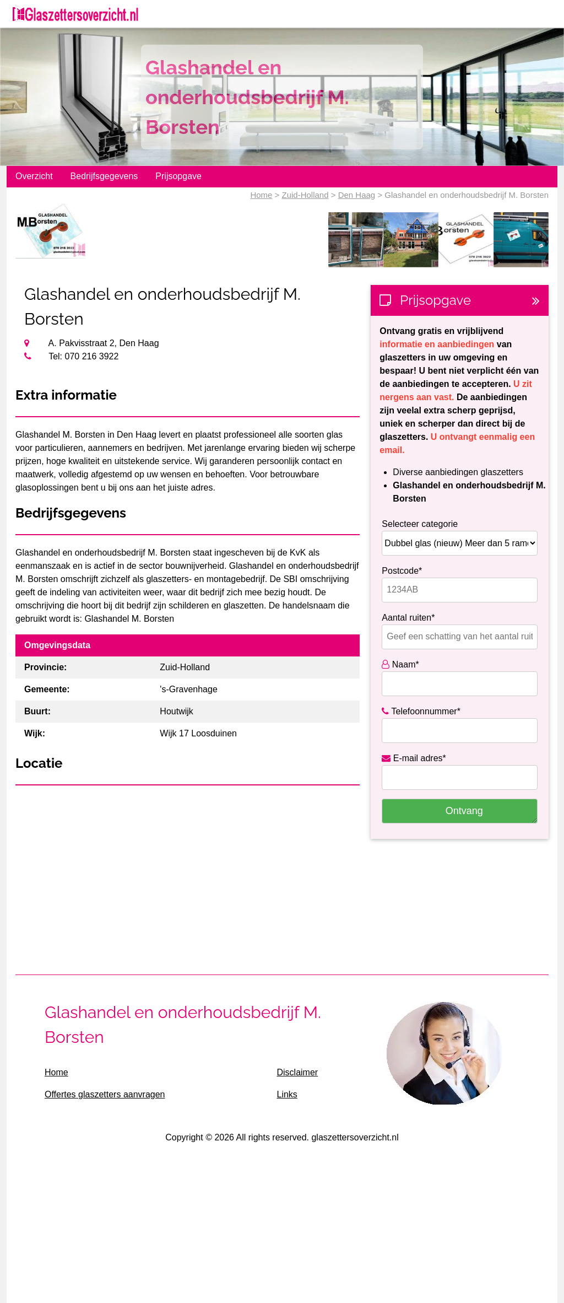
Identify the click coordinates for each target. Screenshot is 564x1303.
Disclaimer (297, 1072)
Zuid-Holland (305, 195)
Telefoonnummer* (421, 711)
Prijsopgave (178, 176)
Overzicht (34, 176)
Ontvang (464, 810)
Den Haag (357, 195)
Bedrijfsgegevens (104, 176)
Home (261, 195)
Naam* (400, 664)
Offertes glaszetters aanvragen (105, 1094)
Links (286, 1094)
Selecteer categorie (420, 524)
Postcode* (402, 570)
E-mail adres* (414, 758)
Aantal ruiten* (408, 617)
